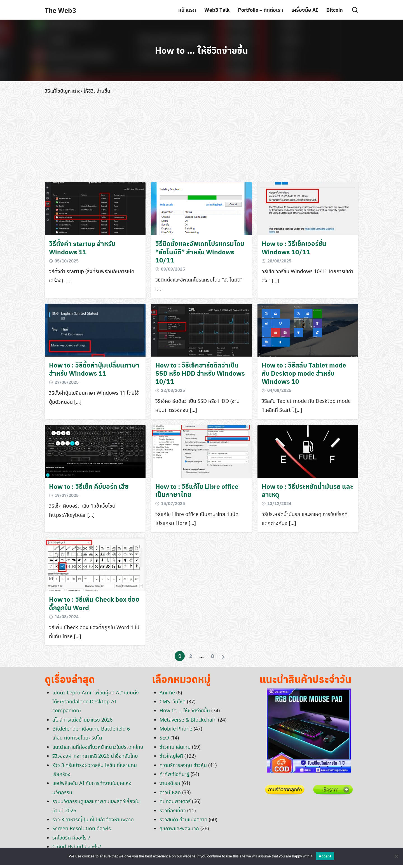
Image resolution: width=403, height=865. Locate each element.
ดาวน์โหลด (170, 792)
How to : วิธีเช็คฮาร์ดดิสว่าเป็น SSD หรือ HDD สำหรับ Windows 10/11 (200, 373)
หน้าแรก (187, 9)
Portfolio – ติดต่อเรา (260, 9)
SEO (164, 738)
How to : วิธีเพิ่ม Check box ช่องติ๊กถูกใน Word (94, 603)
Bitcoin (334, 9)
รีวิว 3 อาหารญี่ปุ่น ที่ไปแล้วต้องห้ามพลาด (93, 820)
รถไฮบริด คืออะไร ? (71, 838)
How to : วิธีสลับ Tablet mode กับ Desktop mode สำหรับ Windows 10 (304, 373)
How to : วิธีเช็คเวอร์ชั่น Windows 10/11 (294, 247)
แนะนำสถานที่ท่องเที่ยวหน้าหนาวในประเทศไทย (97, 747)
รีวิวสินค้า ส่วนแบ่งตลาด (183, 820)
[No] (396, 856)
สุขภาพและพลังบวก (179, 829)
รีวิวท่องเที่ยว (173, 811)
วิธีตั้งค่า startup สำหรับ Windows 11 (82, 247)
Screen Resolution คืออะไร (81, 829)
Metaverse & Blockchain (188, 720)
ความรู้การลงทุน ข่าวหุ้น (183, 765)
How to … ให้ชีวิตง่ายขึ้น (201, 50)
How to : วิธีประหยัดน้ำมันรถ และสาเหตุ (307, 490)
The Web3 (60, 10)
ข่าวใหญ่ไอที (171, 756)
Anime (167, 693)
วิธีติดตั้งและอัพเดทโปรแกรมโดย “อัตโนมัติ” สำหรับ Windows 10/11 (199, 251)
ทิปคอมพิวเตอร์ (175, 801)
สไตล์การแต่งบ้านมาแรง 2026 (82, 720)
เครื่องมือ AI (304, 9)
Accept (325, 856)
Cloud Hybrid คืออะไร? (76, 847)
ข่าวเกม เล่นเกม (175, 747)
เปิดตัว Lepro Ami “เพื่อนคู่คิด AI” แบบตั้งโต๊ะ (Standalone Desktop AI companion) (95, 702)
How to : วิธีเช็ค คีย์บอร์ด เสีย (89, 486)
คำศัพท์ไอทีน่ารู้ (174, 774)
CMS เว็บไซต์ (173, 702)
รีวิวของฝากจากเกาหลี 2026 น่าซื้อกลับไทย (95, 756)
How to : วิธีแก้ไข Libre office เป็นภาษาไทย (196, 490)
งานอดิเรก (170, 783)
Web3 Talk (216, 9)
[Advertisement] (201, 140)
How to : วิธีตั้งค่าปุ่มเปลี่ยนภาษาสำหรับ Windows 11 (94, 369)
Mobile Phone (176, 729)
